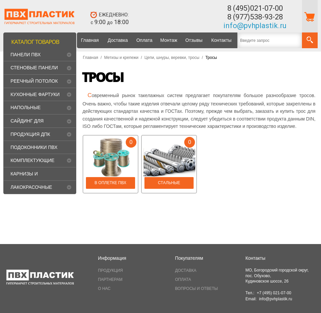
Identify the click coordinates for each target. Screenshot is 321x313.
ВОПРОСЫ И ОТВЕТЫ (196, 288)
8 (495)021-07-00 (255, 8)
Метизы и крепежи (121, 57)
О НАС (104, 288)
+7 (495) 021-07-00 (274, 293)
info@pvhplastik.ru (255, 25)
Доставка (118, 40)
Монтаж (168, 40)
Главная (90, 40)
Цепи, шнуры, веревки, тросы (171, 57)
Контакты (221, 40)
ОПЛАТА (183, 279)
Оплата (144, 40)
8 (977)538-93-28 (255, 17)
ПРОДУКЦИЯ (110, 270)
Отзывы (193, 40)
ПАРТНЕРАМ (110, 279)
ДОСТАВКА (186, 270)
